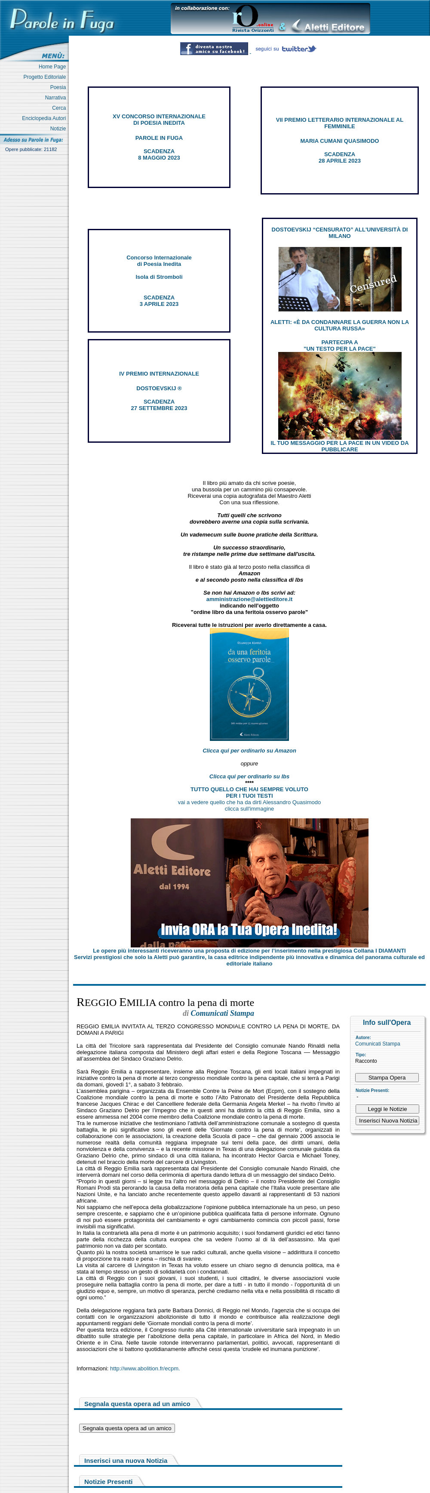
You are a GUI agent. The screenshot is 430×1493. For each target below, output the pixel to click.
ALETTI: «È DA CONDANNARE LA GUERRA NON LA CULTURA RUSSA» (339, 325)
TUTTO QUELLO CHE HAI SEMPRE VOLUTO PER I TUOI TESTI (249, 792)
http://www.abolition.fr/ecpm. (145, 1368)
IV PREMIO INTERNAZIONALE (159, 373)
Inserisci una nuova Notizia (125, 1460)
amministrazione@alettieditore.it (249, 599)
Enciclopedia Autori (45, 118)
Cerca (60, 108)
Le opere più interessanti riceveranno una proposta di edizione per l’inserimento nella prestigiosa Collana (249, 950)
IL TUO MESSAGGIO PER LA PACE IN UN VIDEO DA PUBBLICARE (339, 446)
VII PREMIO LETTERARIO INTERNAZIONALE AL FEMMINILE (339, 123)
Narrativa (57, 98)
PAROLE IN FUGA (159, 138)
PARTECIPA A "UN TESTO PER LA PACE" (339, 345)
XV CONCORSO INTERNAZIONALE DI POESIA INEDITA (159, 119)
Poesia (59, 87)
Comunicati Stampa (377, 1044)
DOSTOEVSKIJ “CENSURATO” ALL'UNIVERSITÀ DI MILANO (340, 232)
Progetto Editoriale (46, 77)
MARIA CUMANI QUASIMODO (340, 141)
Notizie (59, 129)
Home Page (54, 67)
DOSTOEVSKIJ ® (158, 388)
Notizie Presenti (108, 1481)
